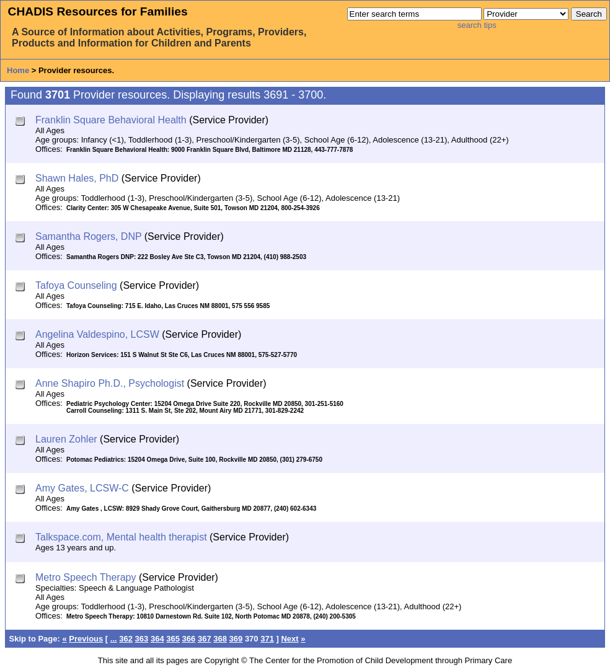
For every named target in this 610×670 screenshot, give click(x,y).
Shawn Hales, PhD (76, 178)
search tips (477, 25)
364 (157, 638)
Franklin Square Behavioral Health (111, 120)
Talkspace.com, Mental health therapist (121, 537)
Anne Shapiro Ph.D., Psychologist (109, 383)
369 (236, 638)
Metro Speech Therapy (85, 577)
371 (267, 638)
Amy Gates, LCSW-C (82, 488)
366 (189, 638)
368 (220, 638)
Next (289, 638)
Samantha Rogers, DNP (88, 236)
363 (142, 638)
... (113, 638)
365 (173, 638)
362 (126, 638)
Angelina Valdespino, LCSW (97, 334)
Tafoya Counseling (76, 285)
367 (204, 638)
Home (18, 70)
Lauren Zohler (66, 439)
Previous (86, 638)
